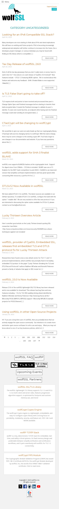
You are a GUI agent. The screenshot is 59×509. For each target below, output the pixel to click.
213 (49, 337)
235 (24, 341)
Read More (51, 58)
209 (28, 337)
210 (33, 337)
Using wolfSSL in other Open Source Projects (29, 311)
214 (54, 337)
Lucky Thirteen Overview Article (21, 215)
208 (23, 337)
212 (43, 337)
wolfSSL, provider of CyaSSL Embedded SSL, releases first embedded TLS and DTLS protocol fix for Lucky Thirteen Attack (29, 246)
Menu (7, 1)
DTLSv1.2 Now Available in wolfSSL (22, 185)
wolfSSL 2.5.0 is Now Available (20, 279)
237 (34, 341)
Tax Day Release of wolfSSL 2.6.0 (21, 64)
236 (29, 341)
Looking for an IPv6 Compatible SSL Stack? (28, 34)
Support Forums (52, 6)
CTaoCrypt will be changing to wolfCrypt (26, 123)
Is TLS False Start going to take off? (23, 93)
